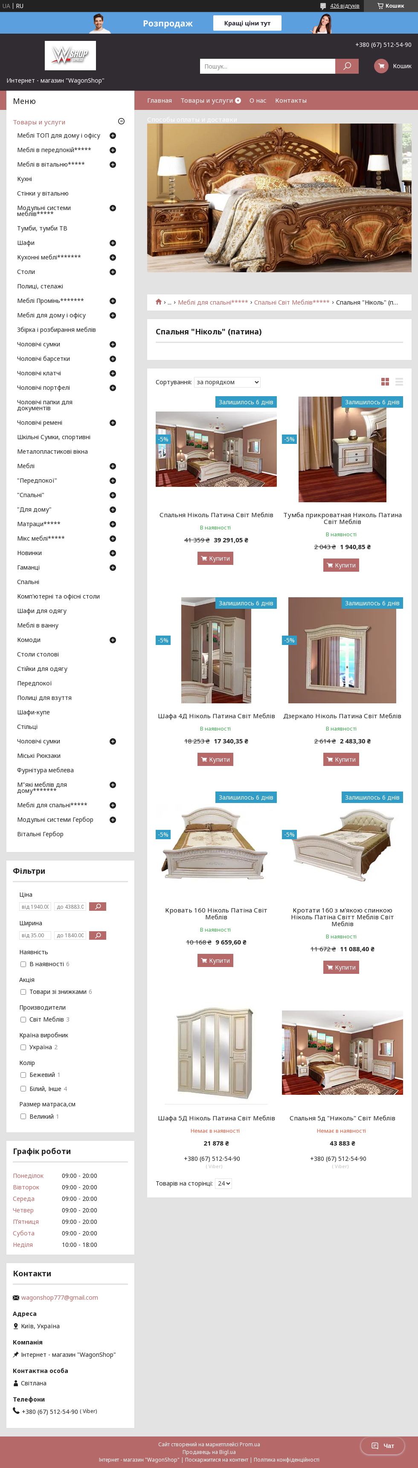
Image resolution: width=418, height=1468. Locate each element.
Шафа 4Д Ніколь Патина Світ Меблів (216, 715)
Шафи (26, 243)
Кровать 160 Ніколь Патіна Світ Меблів (216, 913)
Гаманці (28, 567)
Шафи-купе (33, 712)
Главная (159, 100)
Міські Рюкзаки (39, 756)
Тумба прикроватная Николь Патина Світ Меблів (342, 518)
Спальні (28, 582)
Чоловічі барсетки (43, 359)
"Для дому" (34, 510)
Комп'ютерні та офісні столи (58, 596)
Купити (219, 558)
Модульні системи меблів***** (44, 211)
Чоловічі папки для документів (45, 405)
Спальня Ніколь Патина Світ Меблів (216, 514)
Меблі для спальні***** (213, 302)
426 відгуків (345, 5)
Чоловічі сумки (38, 344)
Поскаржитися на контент (216, 1459)
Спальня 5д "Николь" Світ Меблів (342, 1117)
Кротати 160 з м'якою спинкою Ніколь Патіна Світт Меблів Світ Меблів (342, 917)
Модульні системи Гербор (55, 820)
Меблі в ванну (37, 625)
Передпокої (34, 683)
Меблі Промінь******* (50, 301)
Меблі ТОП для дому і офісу (58, 135)
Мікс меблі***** (41, 538)
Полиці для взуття (44, 698)
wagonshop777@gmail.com (59, 1297)
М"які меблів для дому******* (42, 788)
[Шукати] (347, 66)
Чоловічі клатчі (39, 373)
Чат (382, 1446)
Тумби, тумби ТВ (42, 228)
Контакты (291, 100)
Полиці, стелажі (40, 286)
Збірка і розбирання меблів (56, 330)
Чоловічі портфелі (43, 388)
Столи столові (38, 654)
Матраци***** (39, 524)
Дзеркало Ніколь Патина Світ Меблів (342, 715)
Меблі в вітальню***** (51, 164)
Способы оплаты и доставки (192, 119)
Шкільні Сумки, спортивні (53, 437)
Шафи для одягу (42, 611)
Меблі (26, 466)
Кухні (24, 179)
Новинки (29, 553)
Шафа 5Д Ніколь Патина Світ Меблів (216, 1117)
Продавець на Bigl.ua (209, 1452)
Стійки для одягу (42, 669)
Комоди (29, 640)
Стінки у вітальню (43, 193)
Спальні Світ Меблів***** (292, 302)
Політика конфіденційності (286, 1459)
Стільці (27, 727)
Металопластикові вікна (52, 452)
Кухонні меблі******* (49, 257)
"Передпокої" (37, 481)
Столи (26, 272)
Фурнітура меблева (45, 770)
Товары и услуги (206, 100)
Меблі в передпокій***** (54, 150)
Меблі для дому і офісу (51, 315)
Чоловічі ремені (39, 423)
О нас (258, 100)
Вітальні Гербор (40, 834)
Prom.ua (250, 1444)
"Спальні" (30, 495)
